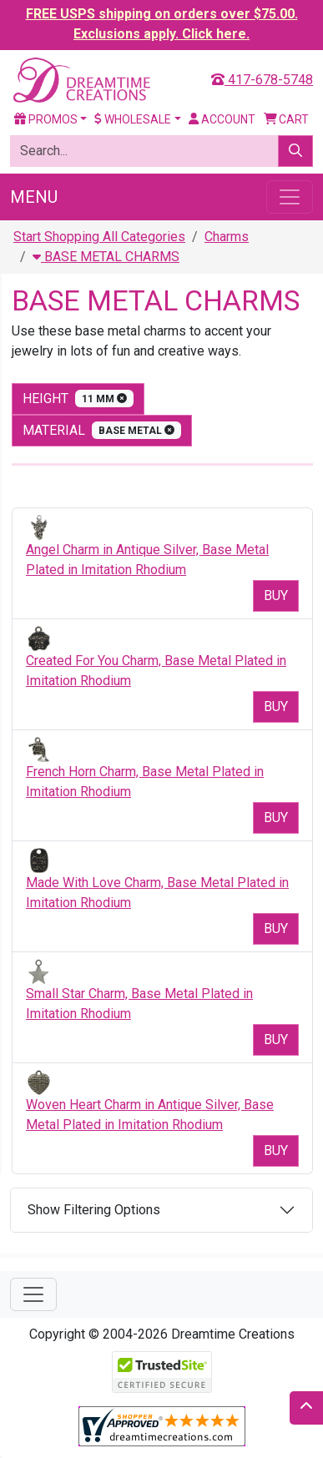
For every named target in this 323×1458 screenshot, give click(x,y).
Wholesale (132, 119)
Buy (276, 595)
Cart (287, 119)
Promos (46, 119)
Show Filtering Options (94, 1210)
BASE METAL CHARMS (106, 257)
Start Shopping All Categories (99, 237)
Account (222, 119)
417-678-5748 (262, 80)
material (102, 430)
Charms (226, 237)
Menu (34, 197)
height (78, 398)
